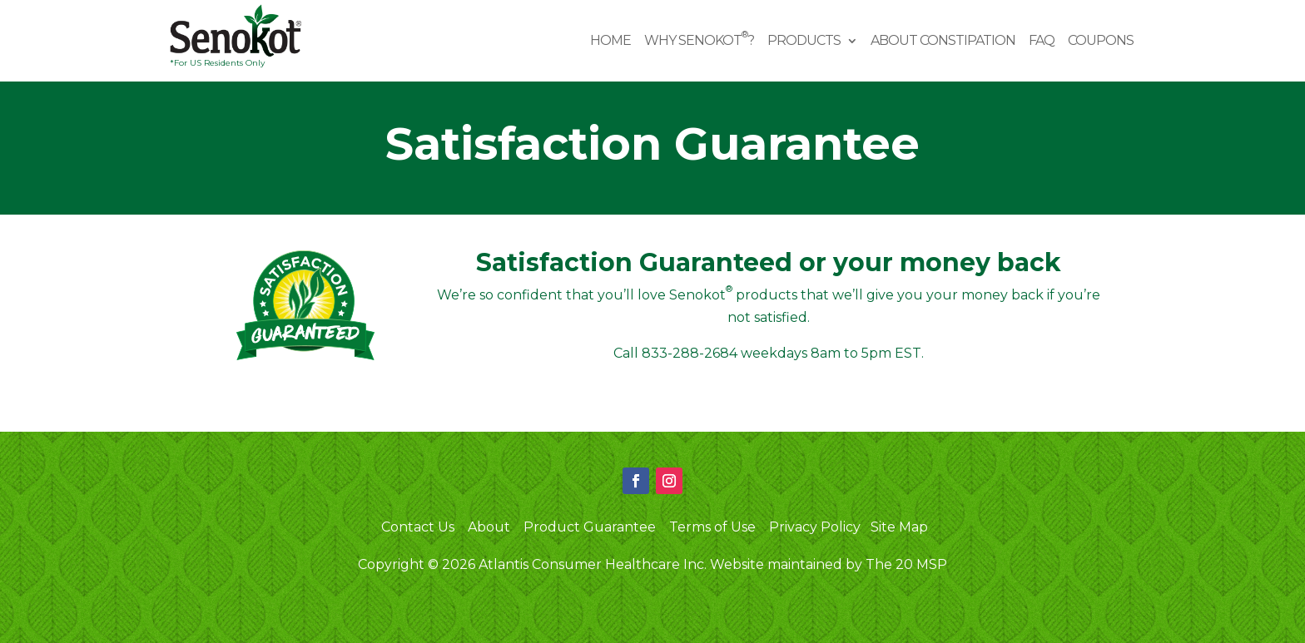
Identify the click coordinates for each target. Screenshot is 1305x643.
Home (610, 41)
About (489, 526)
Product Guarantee (589, 526)
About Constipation (943, 41)
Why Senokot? (699, 41)
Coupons (1101, 41)
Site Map (899, 526)
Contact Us (417, 526)
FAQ (1041, 41)
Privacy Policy (815, 526)
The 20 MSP (906, 564)
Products (804, 41)
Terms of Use (712, 526)
